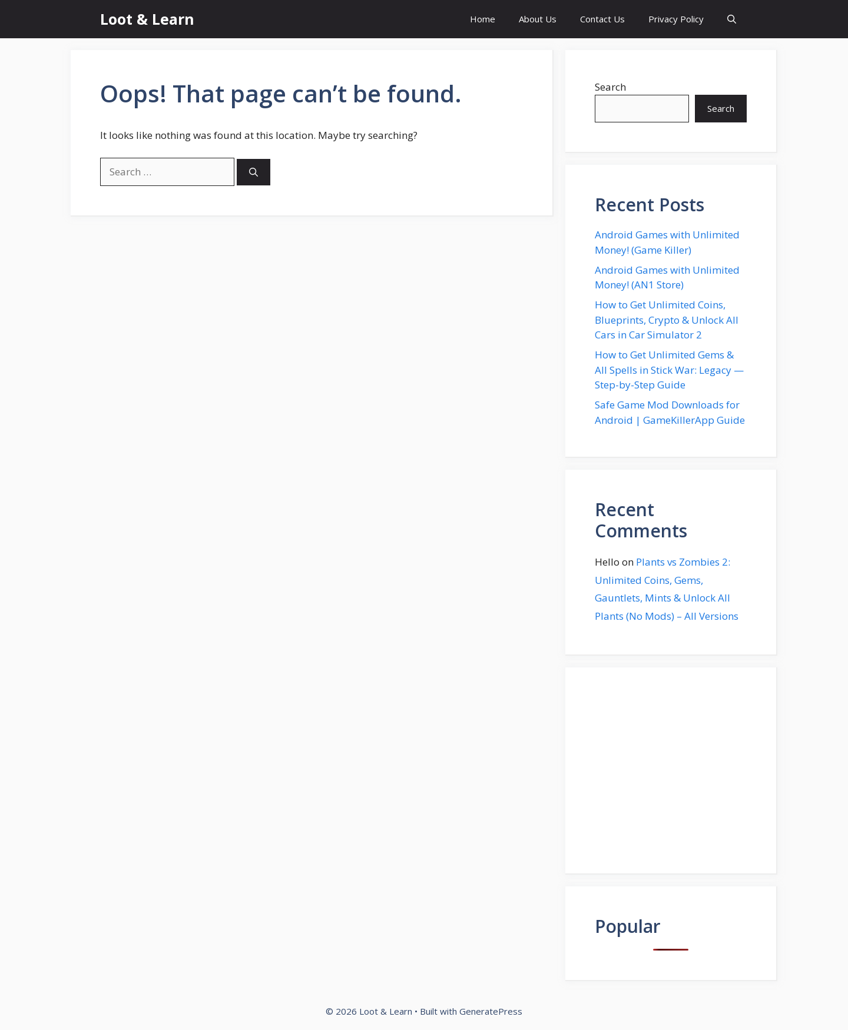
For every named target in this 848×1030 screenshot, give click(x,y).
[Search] (253, 172)
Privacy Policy (676, 19)
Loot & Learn (147, 19)
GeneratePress (490, 1011)
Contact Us (602, 19)
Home (482, 19)
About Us (537, 19)
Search (610, 87)
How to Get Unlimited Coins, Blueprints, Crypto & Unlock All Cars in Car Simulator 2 (666, 319)
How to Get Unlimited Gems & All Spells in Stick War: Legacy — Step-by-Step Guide (669, 369)
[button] (732, 19)
